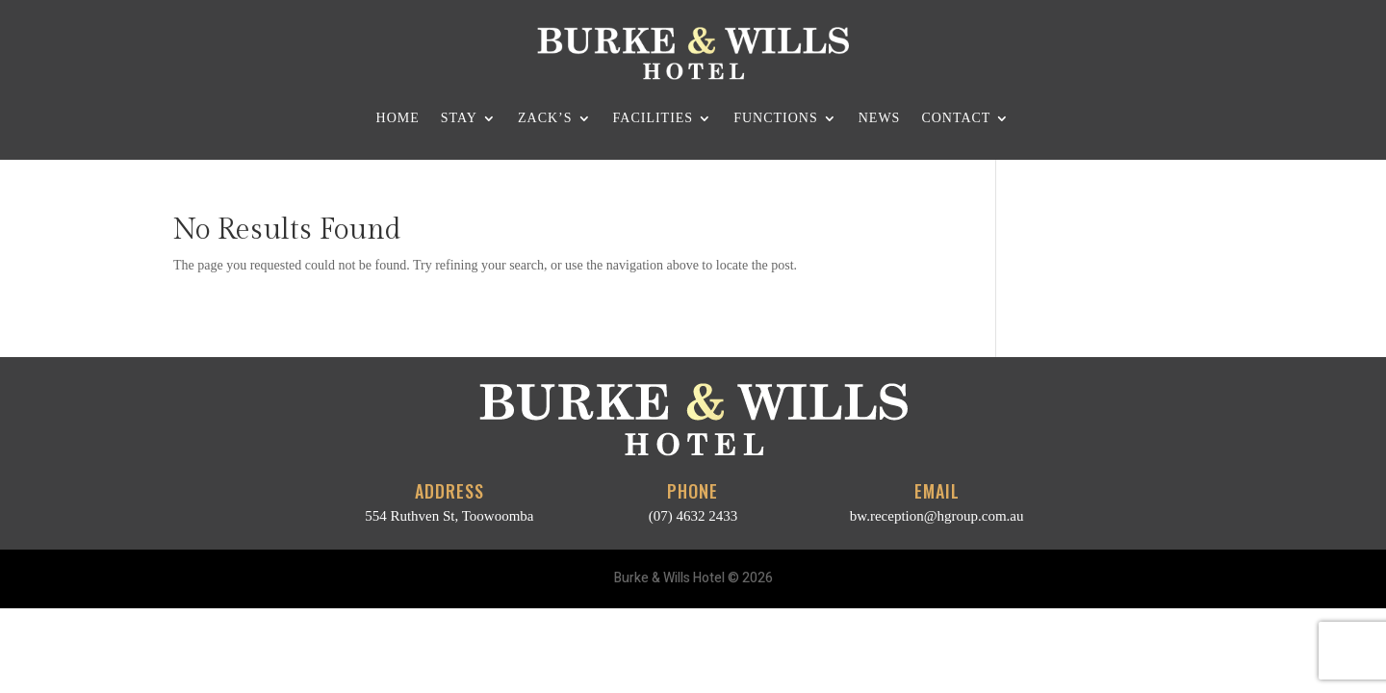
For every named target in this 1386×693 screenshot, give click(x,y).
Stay (459, 118)
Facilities (653, 118)
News (880, 118)
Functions (775, 118)
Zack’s (545, 118)
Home (398, 118)
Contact (955, 118)
